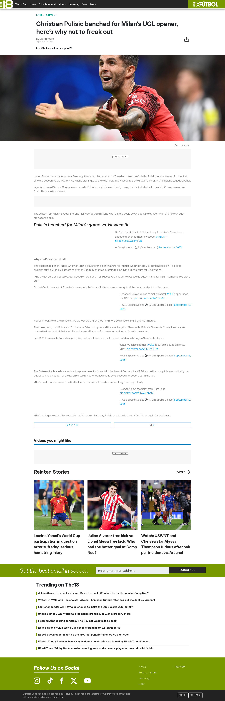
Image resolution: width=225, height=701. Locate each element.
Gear (100, 4)
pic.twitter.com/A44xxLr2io (149, 298)
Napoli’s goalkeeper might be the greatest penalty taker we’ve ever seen (83, 635)
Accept (183, 695)
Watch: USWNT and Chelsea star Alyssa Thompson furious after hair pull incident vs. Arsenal (96, 600)
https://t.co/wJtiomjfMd (128, 240)
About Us (179, 667)
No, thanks (195, 695)
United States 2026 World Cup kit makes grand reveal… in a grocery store (84, 614)
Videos (72, 4)
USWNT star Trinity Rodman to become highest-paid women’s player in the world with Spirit (95, 649)
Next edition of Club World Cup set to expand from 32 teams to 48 (79, 628)
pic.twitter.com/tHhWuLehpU (136, 393)
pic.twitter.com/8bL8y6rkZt (142, 349)
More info (59, 697)
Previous (72, 426)
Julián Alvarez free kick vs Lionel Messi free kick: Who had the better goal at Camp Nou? (93, 593)
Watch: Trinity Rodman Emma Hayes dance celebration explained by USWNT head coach (93, 642)
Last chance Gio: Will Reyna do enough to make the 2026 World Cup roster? (85, 607)
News (38, 4)
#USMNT (161, 236)
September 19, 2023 (170, 247)
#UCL (170, 294)
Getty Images (182, 145)
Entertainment (55, 4)
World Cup (24, 4)
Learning (86, 4)
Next (152, 426)
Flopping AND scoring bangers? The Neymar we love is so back (77, 621)
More (111, 4)
